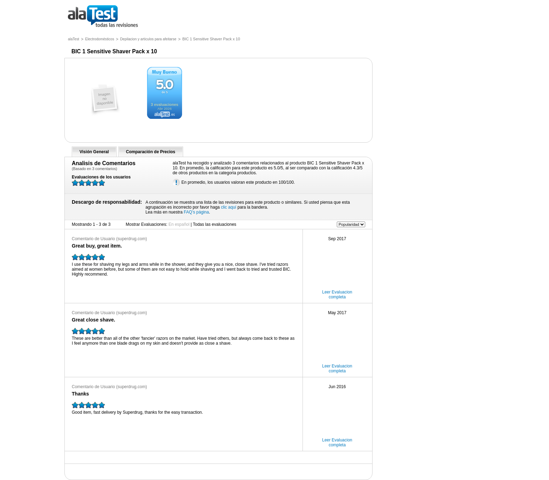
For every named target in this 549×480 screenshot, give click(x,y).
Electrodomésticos (99, 39)
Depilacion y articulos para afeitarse (148, 39)
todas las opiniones (108, 16)
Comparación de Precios (150, 151)
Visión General (94, 151)
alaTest (73, 39)
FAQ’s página (196, 212)
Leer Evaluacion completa (337, 294)
